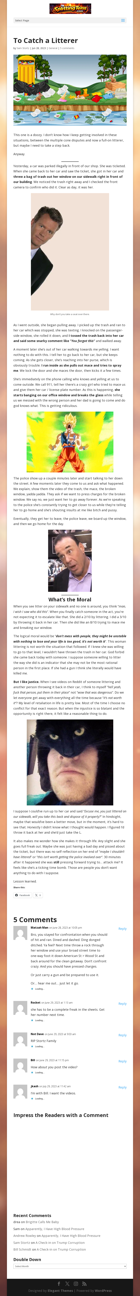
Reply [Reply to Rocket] (122, 1003)
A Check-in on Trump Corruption (60, 1243)
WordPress (103, 1291)
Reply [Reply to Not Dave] (122, 1035)
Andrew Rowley (24, 1236)
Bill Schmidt (22, 1249)
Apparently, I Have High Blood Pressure (54, 1229)
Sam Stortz (23, 48)
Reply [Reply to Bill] (122, 1061)
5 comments (67, 48)
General (53, 48)
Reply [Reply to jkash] (122, 1087)
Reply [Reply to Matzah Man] (122, 929)
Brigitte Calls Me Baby (42, 1222)
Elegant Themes (60, 1291)
